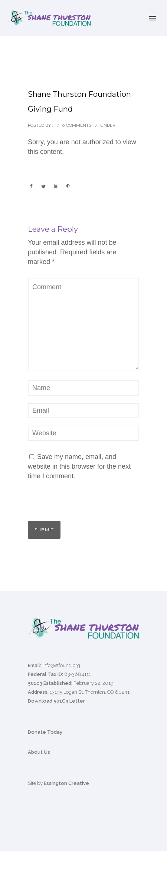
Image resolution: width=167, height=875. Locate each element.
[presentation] (79, 505)
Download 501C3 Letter (56, 701)
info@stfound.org (61, 665)
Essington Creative (66, 783)
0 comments (76, 125)
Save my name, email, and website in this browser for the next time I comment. (79, 466)
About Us (39, 752)
